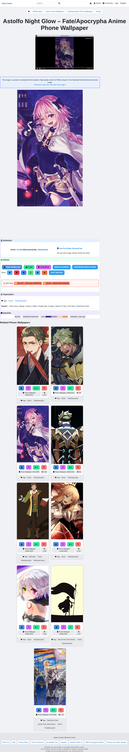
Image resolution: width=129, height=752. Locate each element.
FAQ (13, 742)
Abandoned (43, 250)
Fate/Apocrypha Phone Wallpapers (80, 11)
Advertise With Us (76, 742)
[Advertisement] (50, 222)
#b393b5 (54, 316)
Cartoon (28, 306)
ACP (7, 283)
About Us (6, 742)
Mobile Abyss (38, 11)
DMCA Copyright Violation (94, 742)
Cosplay (51, 306)
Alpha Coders (7, 3)
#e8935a (65, 316)
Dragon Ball (42, 306)
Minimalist (32, 556)
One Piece (71, 306)
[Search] (59, 3)
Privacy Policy (23, 742)
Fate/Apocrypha (20, 301)
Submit (97, 3)
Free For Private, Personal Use (70, 248)
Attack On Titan (61, 306)
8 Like (29, 267)
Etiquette (64, 742)
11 (36, 388)
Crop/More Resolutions (85, 267)
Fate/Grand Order (82, 306)
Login (116, 3)
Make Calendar (62, 267)
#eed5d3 (59, 316)
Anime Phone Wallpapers (55, 11)
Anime (10, 301)
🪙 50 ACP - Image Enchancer (56, 283)
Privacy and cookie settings (116, 742)
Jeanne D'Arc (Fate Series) (66, 639)
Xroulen (20, 250)
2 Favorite (43, 267)
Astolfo (98, 11)
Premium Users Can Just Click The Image (50, 85)
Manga (22, 306)
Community (108, 3)
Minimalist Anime (39, 560)
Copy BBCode (57, 272)
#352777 (48, 316)
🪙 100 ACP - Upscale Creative (28, 283)
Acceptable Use (52, 742)
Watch (35, 306)
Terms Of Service (37, 742)
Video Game (13, 306)
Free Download (12, 267)
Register (123, 3)
